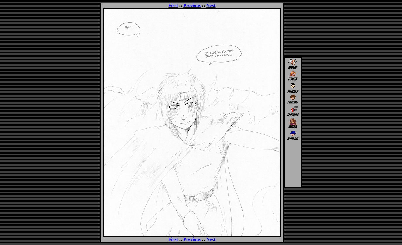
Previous (192, 5)
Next (211, 5)
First (173, 5)
